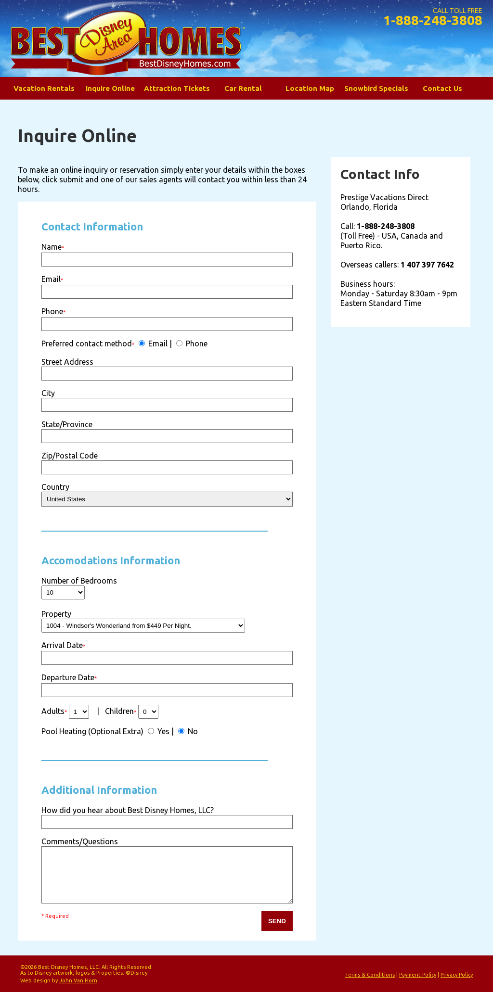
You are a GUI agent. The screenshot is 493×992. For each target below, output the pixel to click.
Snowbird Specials (376, 88)
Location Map (309, 88)
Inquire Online (110, 88)
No (192, 731)
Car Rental (243, 88)
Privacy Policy (457, 975)
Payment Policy (417, 975)
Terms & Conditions (370, 975)
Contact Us (442, 88)
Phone (196, 343)
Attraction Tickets (177, 88)
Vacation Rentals (44, 88)
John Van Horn (78, 980)
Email (157, 343)
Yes (162, 731)
